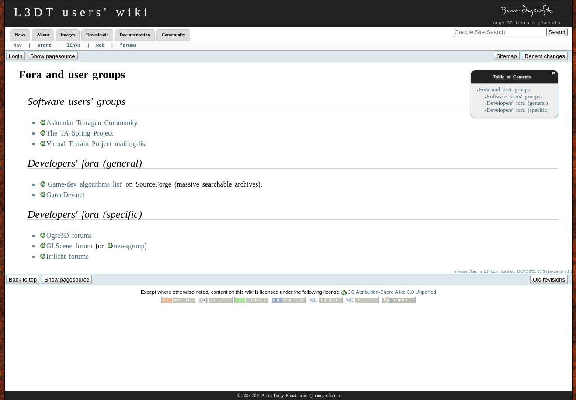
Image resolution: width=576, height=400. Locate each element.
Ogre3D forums (69, 235)
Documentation (135, 34)
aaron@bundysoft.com (320, 395)
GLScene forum (69, 246)
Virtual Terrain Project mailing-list (96, 143)
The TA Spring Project (79, 133)
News (20, 34)
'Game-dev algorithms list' (84, 184)
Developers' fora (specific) (518, 110)
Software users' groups (513, 97)
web (100, 45)
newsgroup (129, 246)
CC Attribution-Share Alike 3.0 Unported (391, 292)
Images (68, 34)
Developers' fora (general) (517, 103)
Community (173, 34)
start (44, 45)
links (74, 45)
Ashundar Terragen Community (92, 122)
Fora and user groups (504, 90)
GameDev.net (65, 194)
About (43, 34)
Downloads (97, 34)
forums (128, 45)
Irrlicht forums (67, 256)
